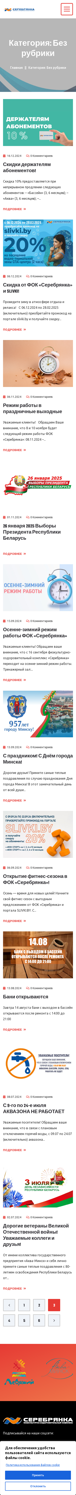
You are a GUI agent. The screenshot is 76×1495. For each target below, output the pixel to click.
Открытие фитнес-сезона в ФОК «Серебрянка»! (35, 879)
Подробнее (14, 209)
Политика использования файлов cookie (33, 1465)
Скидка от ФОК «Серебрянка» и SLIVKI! (37, 288)
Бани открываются (25, 997)
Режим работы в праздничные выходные (32, 408)
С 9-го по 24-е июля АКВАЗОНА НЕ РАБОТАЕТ (33, 1108)
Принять (38, 1475)
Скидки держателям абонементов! (27, 167)
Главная (16, 67)
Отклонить (38, 1486)
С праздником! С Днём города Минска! (38, 759)
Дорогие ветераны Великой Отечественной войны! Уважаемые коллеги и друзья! (36, 1235)
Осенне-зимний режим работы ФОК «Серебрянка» (35, 633)
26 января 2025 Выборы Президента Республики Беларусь (32, 532)
